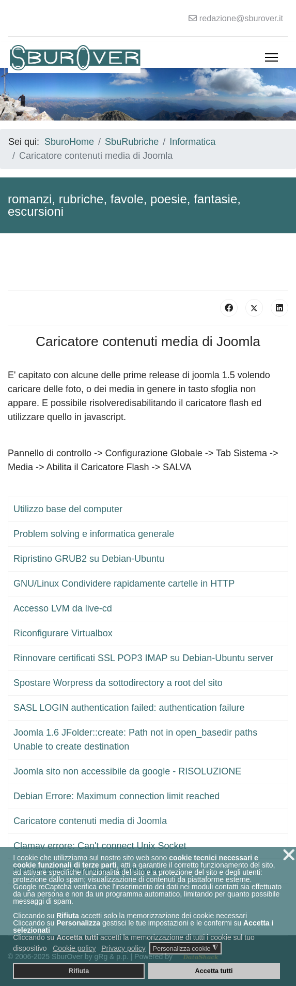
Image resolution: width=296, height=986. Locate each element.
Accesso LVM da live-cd (62, 608)
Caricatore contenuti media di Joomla (90, 821)
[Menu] (271, 57)
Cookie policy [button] (74, 948)
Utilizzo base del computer (67, 509)
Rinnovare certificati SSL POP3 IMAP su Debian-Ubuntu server (143, 658)
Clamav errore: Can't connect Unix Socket (99, 846)
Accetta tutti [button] (214, 971)
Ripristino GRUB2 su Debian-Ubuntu (88, 559)
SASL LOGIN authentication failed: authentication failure (129, 708)
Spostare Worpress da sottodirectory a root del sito (118, 683)
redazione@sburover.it (241, 18)
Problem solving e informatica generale (93, 534)
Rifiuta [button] (79, 971)
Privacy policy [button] (123, 948)
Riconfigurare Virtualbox (63, 633)
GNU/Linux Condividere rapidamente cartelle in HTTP (124, 583)
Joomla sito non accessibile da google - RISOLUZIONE (127, 771)
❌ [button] (289, 855)
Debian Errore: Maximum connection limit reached (116, 796)
